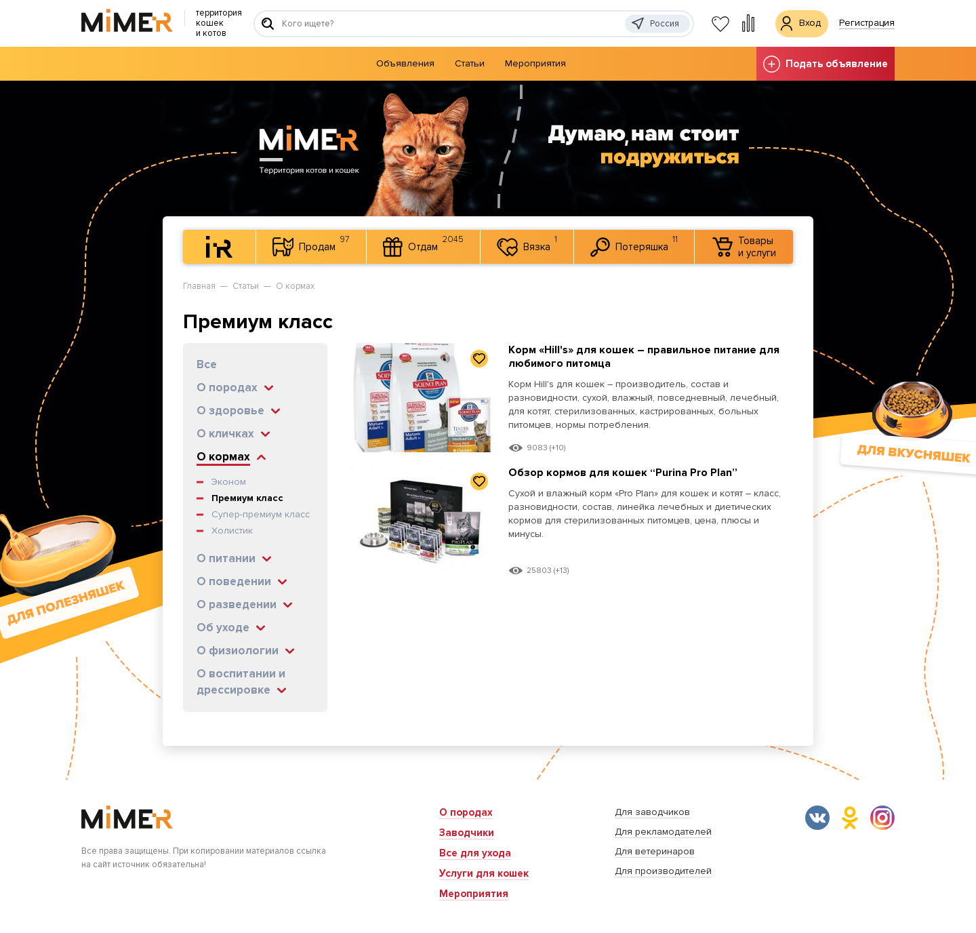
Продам (311, 245)
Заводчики (466, 833)
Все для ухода (475, 853)
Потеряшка (634, 245)
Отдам (423, 245)
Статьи (470, 63)
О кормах (295, 286)
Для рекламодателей (663, 831)
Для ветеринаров (655, 851)
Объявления (405, 63)
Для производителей (663, 871)
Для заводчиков (652, 812)
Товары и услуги (744, 247)
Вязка (527, 245)
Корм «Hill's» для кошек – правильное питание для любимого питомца (639, 356)
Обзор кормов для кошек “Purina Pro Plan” (629, 472)
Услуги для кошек (484, 873)
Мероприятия (535, 63)
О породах (466, 812)
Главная (199, 286)
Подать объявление (825, 64)
